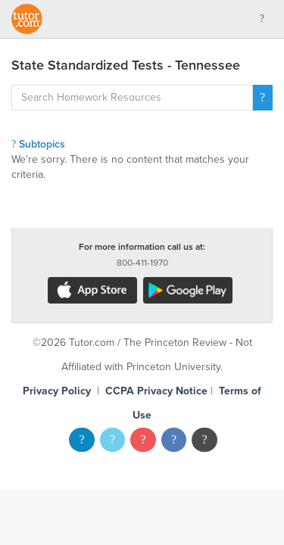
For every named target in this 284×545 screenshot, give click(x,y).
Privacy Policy (57, 391)
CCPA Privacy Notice (156, 391)
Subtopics (38, 144)
